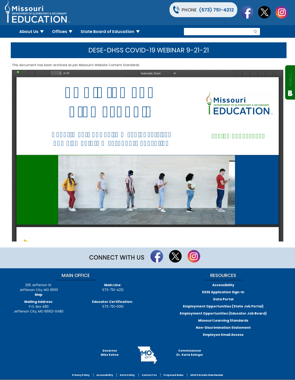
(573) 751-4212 (216, 10)
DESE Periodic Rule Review (206, 375)
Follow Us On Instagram (284, 12)
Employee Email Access (223, 334)
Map (38, 294)
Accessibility (223, 285)
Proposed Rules (173, 375)
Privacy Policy (81, 375)
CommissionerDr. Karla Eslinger (189, 353)
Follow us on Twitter (266, 12)
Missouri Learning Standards (223, 320)
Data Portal (223, 299)
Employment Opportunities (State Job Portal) (223, 306)
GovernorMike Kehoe (110, 353)
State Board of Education (112, 31)
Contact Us (149, 375)
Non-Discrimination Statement (223, 327)
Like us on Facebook (249, 12)
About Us (33, 31)
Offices (64, 31)
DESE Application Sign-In (223, 292)
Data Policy (127, 375)
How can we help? (290, 78)
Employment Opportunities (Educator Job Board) (223, 313)
